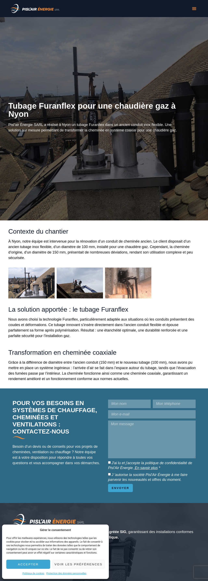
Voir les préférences (78, 564)
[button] (194, 8)
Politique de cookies (33, 573)
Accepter (28, 564)
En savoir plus (146, 468)
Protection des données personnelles (66, 573)
